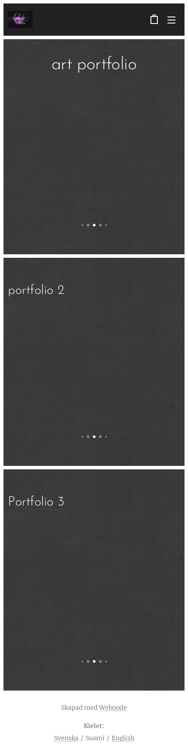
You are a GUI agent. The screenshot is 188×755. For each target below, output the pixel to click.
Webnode (113, 707)
